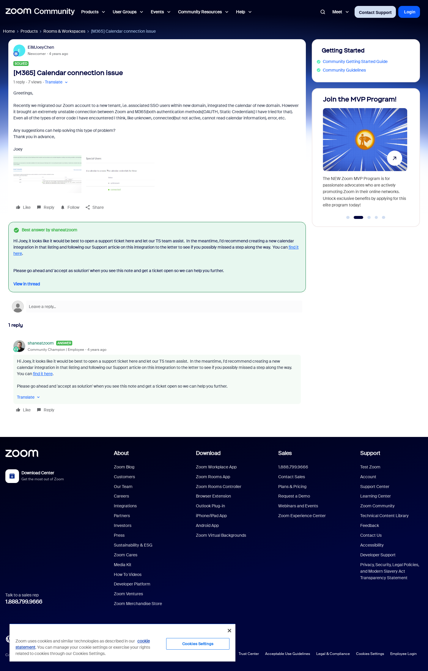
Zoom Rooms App (213, 476)
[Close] (229, 630)
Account (368, 476)
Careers (121, 496)
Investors (122, 525)
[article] (157, 377)
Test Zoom (370, 467)
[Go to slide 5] (383, 217)
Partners (122, 515)
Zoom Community (377, 506)
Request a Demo (294, 496)
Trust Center (249, 653)
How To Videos (127, 574)
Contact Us (371, 535)
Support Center (374, 486)
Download (208, 453)
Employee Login (403, 653)
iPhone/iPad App (211, 515)
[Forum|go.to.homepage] (40, 11)
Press (119, 535)
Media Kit (122, 564)
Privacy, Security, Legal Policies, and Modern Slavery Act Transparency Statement (389, 571)
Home (9, 31)
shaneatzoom (41, 343)
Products (29, 31)
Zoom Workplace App (216, 467)
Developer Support (378, 555)
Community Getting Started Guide (355, 61)
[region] (122, 642)
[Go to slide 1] (348, 217)
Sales (285, 453)
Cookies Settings (370, 653)
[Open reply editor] (157, 306)
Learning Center (375, 496)
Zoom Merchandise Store (138, 603)
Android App (207, 525)
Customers (124, 476)
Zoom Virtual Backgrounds (221, 535)
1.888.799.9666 (23, 601)
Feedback (369, 525)
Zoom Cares (125, 555)
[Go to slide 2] (358, 217)
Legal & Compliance (333, 653)
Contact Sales (291, 476)
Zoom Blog (124, 467)
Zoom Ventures (128, 593)
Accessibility (372, 545)
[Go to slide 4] (376, 217)
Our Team (123, 486)
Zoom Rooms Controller (218, 486)
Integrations (125, 506)
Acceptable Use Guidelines (287, 653)
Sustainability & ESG (133, 545)
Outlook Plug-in (210, 506)
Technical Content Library (384, 515)
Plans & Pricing (292, 486)
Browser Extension (213, 496)
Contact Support (375, 12)
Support (370, 453)
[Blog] (9, 638)
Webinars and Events (298, 506)
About (121, 453)
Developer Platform (132, 584)
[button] (57, 82)
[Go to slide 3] (369, 217)
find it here (43, 373)
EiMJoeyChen (41, 47)
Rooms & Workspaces (64, 31)
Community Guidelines (344, 70)
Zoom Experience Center (302, 515)
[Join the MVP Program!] (365, 155)
